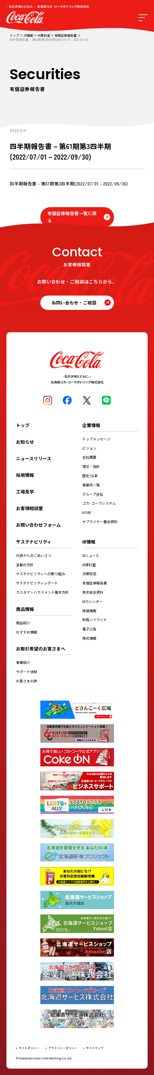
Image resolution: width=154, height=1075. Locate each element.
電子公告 (89, 628)
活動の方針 (25, 564)
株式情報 (89, 638)
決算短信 (89, 573)
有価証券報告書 (65, 36)
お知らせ (25, 442)
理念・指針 (91, 466)
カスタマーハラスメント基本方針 (42, 592)
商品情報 (25, 609)
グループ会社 (92, 494)
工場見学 (25, 491)
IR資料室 (43, 36)
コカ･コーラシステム (99, 503)
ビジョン (89, 448)
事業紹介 (23, 662)
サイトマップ (94, 1048)
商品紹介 (23, 622)
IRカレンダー (92, 601)
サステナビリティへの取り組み (40, 573)
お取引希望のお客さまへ (40, 648)
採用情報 (25, 475)
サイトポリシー (29, 1048)
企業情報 (91, 425)
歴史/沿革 (90, 475)
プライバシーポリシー (62, 1048)
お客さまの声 (26, 680)
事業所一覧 (91, 484)
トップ (14, 36)
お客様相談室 (29, 508)
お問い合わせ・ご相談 (74, 302)
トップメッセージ (96, 438)
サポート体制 (26, 671)
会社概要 (89, 457)
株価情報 (89, 610)
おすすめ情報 (26, 632)
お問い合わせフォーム (38, 525)
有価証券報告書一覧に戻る (72, 217)
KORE (86, 512)
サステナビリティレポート (37, 582)
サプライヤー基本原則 (100, 521)
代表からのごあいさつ (33, 555)
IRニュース (90, 555)
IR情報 (28, 36)
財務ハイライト (94, 619)
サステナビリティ (34, 541)
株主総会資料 (92, 592)
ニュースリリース (33, 458)
